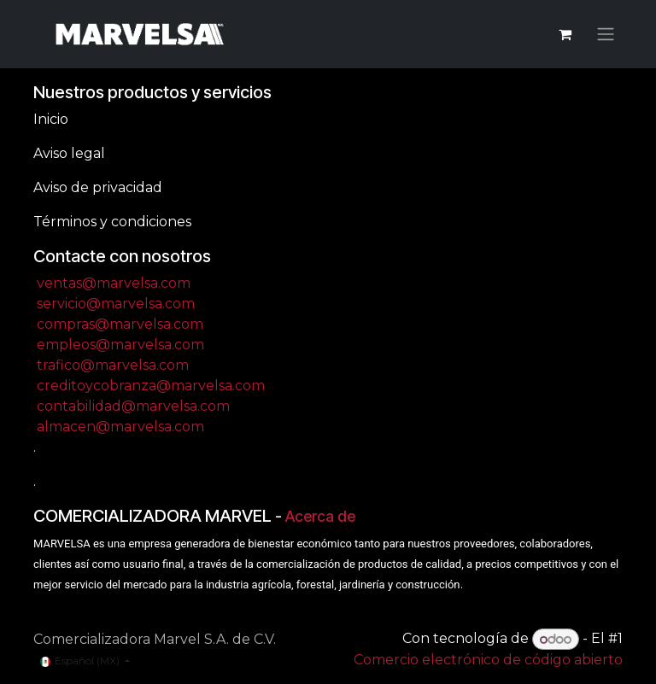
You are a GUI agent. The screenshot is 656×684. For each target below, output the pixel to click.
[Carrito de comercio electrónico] (565, 34)
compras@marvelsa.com (120, 324)
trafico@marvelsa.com (113, 365)
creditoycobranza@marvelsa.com (151, 385)
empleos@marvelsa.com (120, 344)
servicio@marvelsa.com (116, 303)
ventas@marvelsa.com (113, 283)
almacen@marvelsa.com (120, 426)
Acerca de (320, 516)
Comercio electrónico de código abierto (488, 660)
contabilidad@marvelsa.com (133, 406)
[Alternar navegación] (606, 34)
